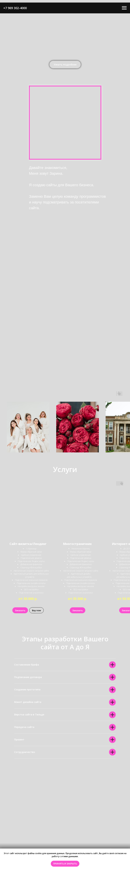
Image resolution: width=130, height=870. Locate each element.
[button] (65, 64)
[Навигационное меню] (124, 8)
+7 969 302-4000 (15, 8)
